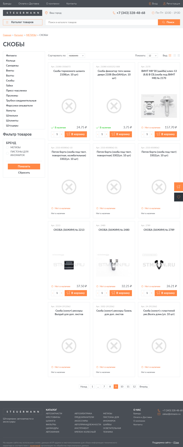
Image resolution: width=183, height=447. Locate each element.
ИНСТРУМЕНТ (82, 428)
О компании (52, 3)
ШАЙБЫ (107, 425)
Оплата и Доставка (28, 3)
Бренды (7, 3)
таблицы (174, 55)
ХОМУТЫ (11, 110)
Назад (83, 387)
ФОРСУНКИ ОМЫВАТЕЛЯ (19, 105)
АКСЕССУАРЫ (81, 421)
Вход (155, 3)
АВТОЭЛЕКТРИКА (83, 414)
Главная (7, 35)
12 (134, 387)
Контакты (71, 3)
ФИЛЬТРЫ (51, 425)
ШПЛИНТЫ (12, 120)
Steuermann (24, 13)
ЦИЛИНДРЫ (52, 428)
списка (178, 55)
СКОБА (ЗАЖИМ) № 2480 (114, 230)
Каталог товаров (20, 22)
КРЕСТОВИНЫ (53, 417)
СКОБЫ (10, 80)
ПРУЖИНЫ (12, 95)
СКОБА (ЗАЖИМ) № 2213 (69, 230)
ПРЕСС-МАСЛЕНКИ (16, 90)
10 (122, 387)
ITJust (176, 443)
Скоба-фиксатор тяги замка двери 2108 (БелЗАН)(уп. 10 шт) (114, 74)
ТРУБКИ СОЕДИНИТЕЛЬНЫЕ (21, 100)
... (98, 387)
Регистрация (173, 3)
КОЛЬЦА (10, 60)
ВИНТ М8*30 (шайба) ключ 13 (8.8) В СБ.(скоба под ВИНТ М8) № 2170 (159, 74)
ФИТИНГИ (11, 55)
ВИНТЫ (10, 70)
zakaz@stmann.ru (171, 414)
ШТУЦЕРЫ (12, 125)
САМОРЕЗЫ (12, 65)
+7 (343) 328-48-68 (131, 13)
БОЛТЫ (10, 75)
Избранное (178, 197)
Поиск (170, 22)
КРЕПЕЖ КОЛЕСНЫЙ (85, 432)
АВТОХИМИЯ (52, 432)
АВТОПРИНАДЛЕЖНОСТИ (88, 425)
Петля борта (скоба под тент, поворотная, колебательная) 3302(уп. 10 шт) (69, 155)
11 (128, 387)
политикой (35, 446)
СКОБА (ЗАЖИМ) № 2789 (159, 230)
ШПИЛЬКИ (12, 115)
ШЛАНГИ (50, 421)
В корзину (78, 134)
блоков (170, 55)
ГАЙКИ (9, 85)
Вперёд (144, 387)
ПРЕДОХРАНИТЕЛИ (84, 417)
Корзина (178, 186)
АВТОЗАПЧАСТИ (54, 414)
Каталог (18, 35)
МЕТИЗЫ (31, 35)
